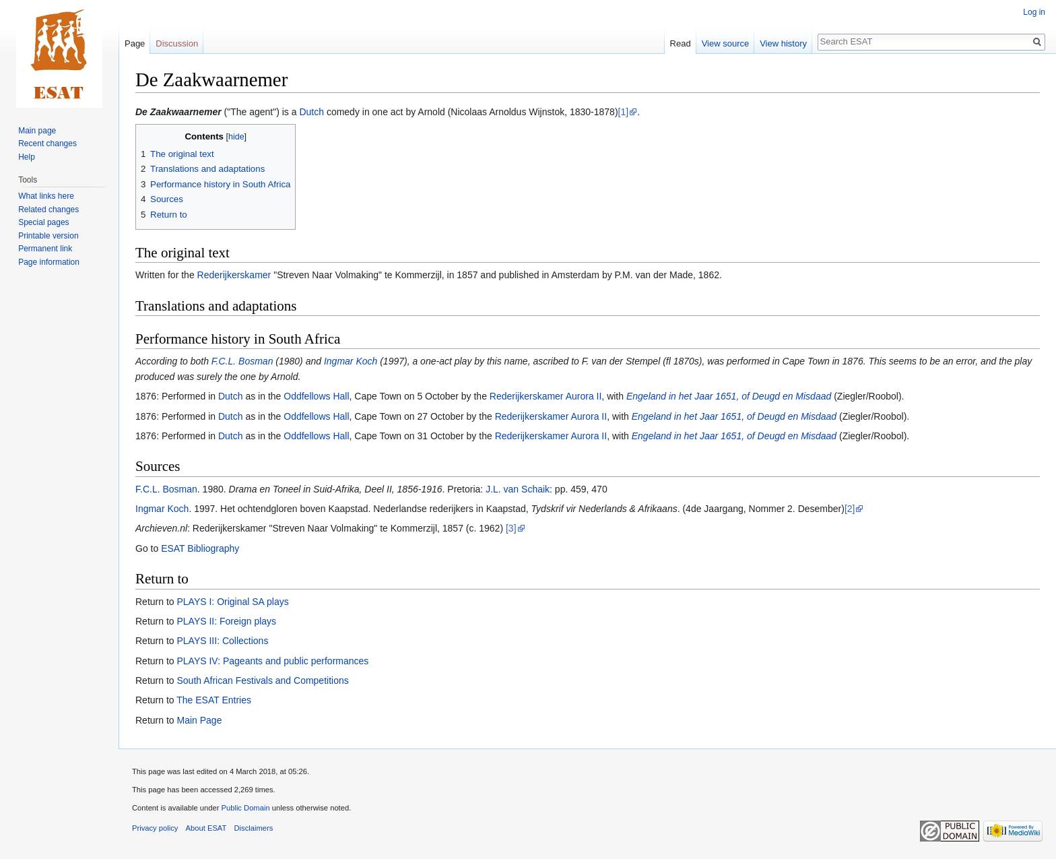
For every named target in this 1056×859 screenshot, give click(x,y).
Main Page (199, 720)
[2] (850, 508)
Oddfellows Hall (316, 396)
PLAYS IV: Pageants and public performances (272, 661)
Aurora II (584, 396)
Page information (48, 262)
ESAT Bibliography (200, 548)
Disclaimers (253, 828)
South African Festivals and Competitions (262, 680)
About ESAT (206, 828)
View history (783, 43)
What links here (46, 196)
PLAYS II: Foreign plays (226, 621)
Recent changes (47, 143)
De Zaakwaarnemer (178, 111)
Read (680, 43)
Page (135, 43)
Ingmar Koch (350, 361)
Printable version (48, 236)
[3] (511, 528)
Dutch (311, 111)
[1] (623, 111)
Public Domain (245, 808)
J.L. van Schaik (518, 489)
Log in (1034, 12)
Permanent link (45, 248)
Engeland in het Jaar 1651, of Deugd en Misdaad (728, 396)
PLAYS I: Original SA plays (232, 601)
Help (26, 157)
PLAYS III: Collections (222, 640)
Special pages (43, 222)
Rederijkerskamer (234, 274)
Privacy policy (155, 828)
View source (726, 43)
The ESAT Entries (213, 700)
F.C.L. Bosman (242, 361)
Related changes (48, 209)
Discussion (177, 43)
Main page (37, 130)
